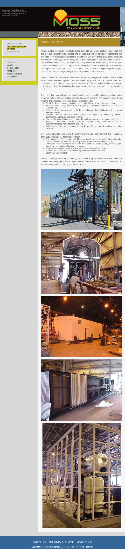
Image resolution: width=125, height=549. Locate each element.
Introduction (12, 62)
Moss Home (55, 542)
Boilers (10, 65)
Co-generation (13, 68)
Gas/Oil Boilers (13, 52)
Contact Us (12, 77)
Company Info (84, 542)
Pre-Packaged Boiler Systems (16, 48)
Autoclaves (12, 71)
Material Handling (14, 74)
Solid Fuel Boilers (14, 44)
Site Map (69, 542)
